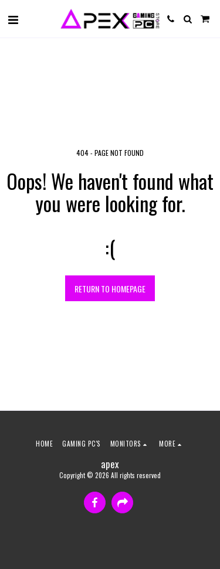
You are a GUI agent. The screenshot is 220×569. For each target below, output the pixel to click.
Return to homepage (110, 288)
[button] (13, 19)
